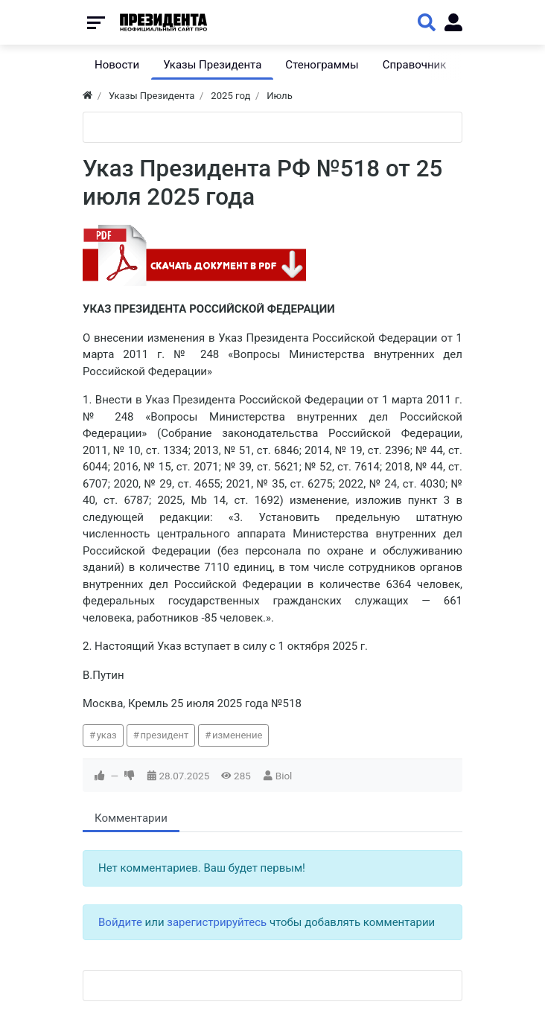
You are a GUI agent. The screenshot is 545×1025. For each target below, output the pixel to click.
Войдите (120, 922)
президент (164, 735)
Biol (284, 776)
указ (107, 735)
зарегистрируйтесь (217, 922)
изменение (237, 735)
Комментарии (131, 818)
